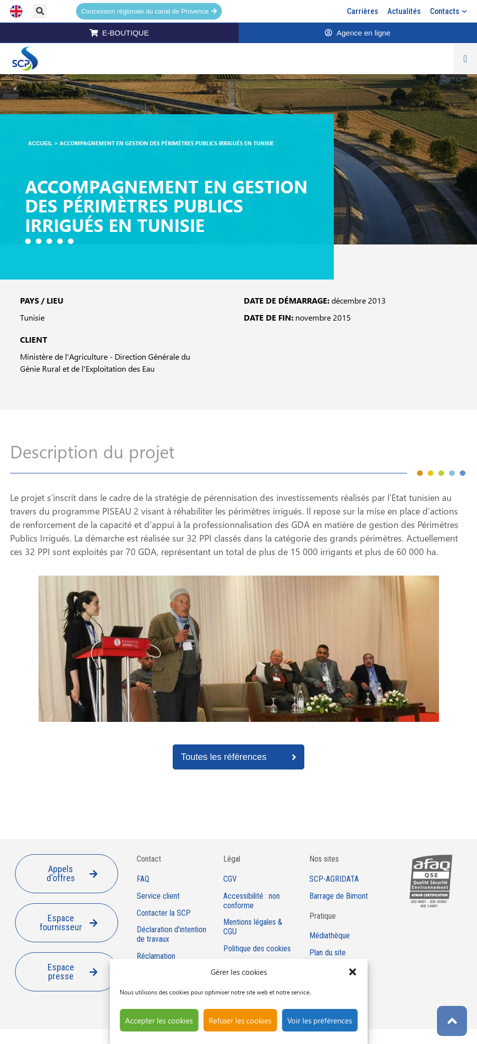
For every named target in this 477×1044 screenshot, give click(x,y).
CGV (230, 879)
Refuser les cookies (240, 1020)
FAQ (143, 879)
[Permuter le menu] (465, 59)
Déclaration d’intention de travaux (171, 934)
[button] (352, 972)
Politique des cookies (257, 948)
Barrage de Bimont (338, 896)
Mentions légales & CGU (252, 927)
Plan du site (327, 952)
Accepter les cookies (159, 1020)
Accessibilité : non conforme (251, 901)
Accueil (40, 143)
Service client (158, 896)
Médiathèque (329, 935)
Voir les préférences (319, 1020)
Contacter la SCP (164, 913)
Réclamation (156, 956)
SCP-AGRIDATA (334, 879)
